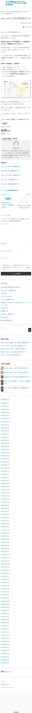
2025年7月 (4, 431)
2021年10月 (4, 570)
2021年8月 (4, 576)
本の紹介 (3, 308)
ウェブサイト (5, 258)
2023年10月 (4, 496)
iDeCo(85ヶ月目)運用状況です (10, 184)
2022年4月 (4, 551)
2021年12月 (4, 564)
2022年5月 (4, 548)
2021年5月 (4, 585)
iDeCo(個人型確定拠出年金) (11, 190)
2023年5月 (4, 511)
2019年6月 (4, 657)
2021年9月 (4, 573)
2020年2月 (4, 632)
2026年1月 (4, 412)
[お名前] (16, 246)
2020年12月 (4, 601)
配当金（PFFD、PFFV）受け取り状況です (14, 349)
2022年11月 (4, 530)
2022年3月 (4, 554)
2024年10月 (4, 459)
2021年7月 (4, 579)
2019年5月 (4, 660)
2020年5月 (4, 622)
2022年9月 (4, 536)
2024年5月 (4, 474)
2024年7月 (4, 468)
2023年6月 (4, 508)
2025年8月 (4, 428)
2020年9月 (4, 610)
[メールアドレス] (16, 254)
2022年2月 (4, 558)
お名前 (4, 243)
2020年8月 (4, 613)
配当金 (3, 317)
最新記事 (15, 138)
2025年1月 (4, 449)
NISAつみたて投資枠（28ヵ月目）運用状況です (15, 342)
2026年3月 (4, 406)
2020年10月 (4, 607)
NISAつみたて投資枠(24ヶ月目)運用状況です (17, 389)
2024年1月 (4, 486)
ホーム (3, 681)
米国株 (3, 311)
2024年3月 (4, 480)
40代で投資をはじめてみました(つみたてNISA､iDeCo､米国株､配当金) (16, 3)
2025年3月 (4, 443)
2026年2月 (4, 409)
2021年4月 (4, 588)
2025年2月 (4, 446)
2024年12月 (4, 452)
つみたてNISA (5, 296)
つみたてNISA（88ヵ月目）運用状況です (13, 345)
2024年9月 (4, 462)
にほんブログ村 (5, 126)
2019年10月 (4, 644)
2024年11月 (4, 455)
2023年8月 (4, 502)
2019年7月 (4, 653)
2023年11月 (4, 493)
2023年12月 (4, 490)
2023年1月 (4, 524)
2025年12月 (4, 415)
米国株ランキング (5, 133)
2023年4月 (4, 514)
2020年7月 (4, 616)
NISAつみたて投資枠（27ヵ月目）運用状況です (17, 382)
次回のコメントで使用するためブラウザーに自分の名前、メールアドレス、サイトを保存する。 (16, 267)
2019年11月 (4, 641)
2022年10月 (4, 533)
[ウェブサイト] (16, 261)
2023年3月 (4, 517)
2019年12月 (4, 638)
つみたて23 (27, 27)
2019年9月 (4, 647)
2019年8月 (4, 650)
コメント (4, 224)
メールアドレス (6, 251)
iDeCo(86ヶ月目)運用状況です (10, 171)
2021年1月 (4, 598)
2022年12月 (4, 527)
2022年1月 (4, 561)
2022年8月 (4, 539)
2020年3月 (4, 629)
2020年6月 (4, 619)
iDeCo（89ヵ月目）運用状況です (11, 175)
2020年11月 (4, 604)
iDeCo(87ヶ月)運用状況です (9, 179)
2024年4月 (4, 477)
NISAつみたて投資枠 (7, 290)
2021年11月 (4, 567)
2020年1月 (4, 635)
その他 (3, 293)
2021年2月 (4, 595)
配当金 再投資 (5, 320)
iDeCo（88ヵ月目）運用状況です (11, 166)
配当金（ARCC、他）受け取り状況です (13, 352)
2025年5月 (4, 437)
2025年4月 (4, 440)
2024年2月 (4, 483)
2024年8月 (4, 465)
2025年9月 (4, 425)
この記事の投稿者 (6, 138)
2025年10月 (4, 421)
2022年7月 (4, 542)
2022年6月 (4, 545)
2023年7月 (4, 505)
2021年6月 (4, 582)
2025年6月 (4, 434)
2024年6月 (4, 471)
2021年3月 (4, 591)
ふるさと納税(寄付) (7, 299)
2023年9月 (4, 499)
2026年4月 (4, 403)
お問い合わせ (5, 684)
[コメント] (16, 233)
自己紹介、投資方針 (7, 314)
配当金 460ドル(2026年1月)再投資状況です (17, 377)
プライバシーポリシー (8, 687)
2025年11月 (4, 418)
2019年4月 (4, 663)
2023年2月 (4, 520)
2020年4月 (4, 626)
